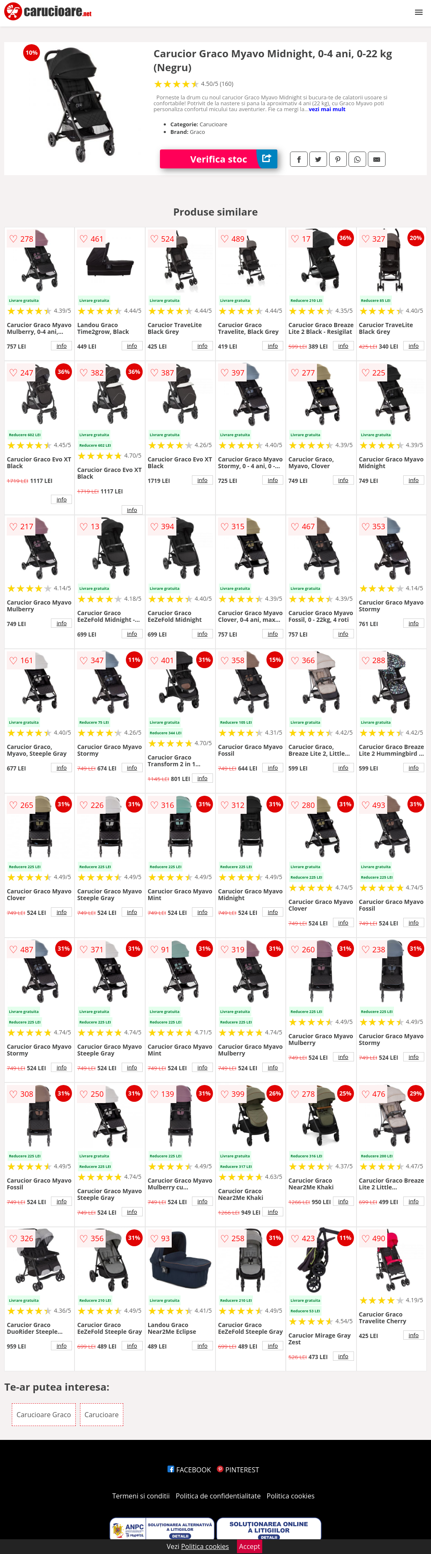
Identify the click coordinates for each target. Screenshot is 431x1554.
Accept (249, 1546)
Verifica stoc (233, 158)
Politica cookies (291, 1496)
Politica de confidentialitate (218, 1496)
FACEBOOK (189, 1469)
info (61, 345)
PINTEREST (238, 1469)
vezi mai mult (327, 109)
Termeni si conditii (141, 1496)
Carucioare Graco (43, 1414)
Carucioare (102, 1414)
